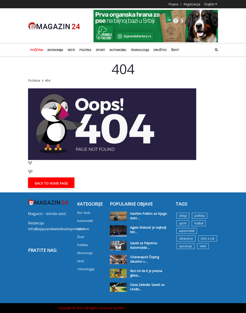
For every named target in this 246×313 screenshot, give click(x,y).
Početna (36, 50)
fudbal (198, 223)
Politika (85, 50)
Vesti (71, 50)
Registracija (191, 4)
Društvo (160, 50)
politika (199, 215)
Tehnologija (140, 50)
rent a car (208, 238)
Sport (100, 50)
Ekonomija (55, 50)
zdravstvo (186, 238)
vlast (203, 246)
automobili (186, 231)
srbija (183, 215)
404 (47, 80)
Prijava (173, 4)
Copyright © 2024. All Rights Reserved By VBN (91, 308)
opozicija (185, 246)
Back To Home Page (51, 183)
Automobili (117, 50)
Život (175, 50)
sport (183, 223)
